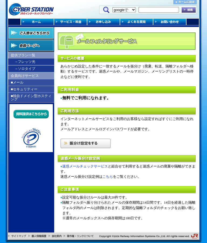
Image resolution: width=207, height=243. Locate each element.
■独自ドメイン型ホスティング (31, 97)
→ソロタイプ (24, 69)
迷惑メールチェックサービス (85, 166)
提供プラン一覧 (23, 55)
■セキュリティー (24, 89)
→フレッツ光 (24, 62)
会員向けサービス (25, 76)
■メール (17, 82)
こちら (107, 177)
